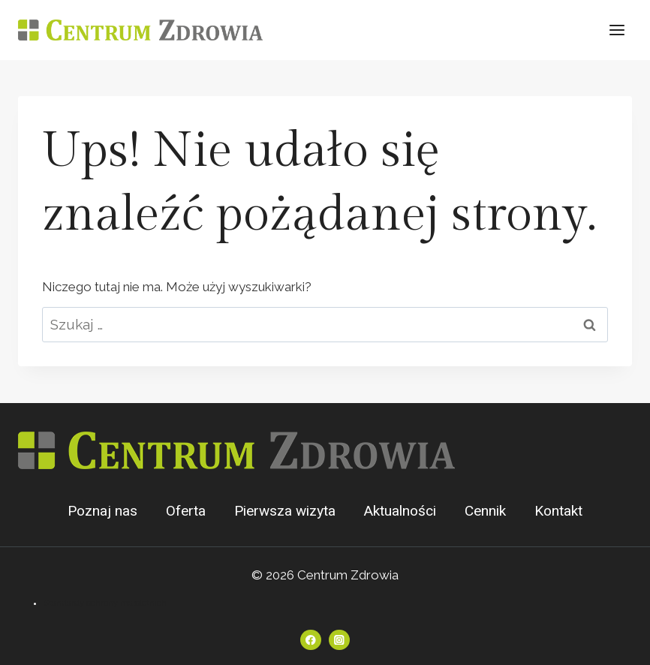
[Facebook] (310, 640)
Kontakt (558, 511)
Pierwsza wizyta (285, 511)
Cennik (485, 511)
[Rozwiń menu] (616, 30)
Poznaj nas (102, 511)
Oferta (186, 511)
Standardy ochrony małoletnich (105, 603)
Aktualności (400, 511)
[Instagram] (339, 640)
